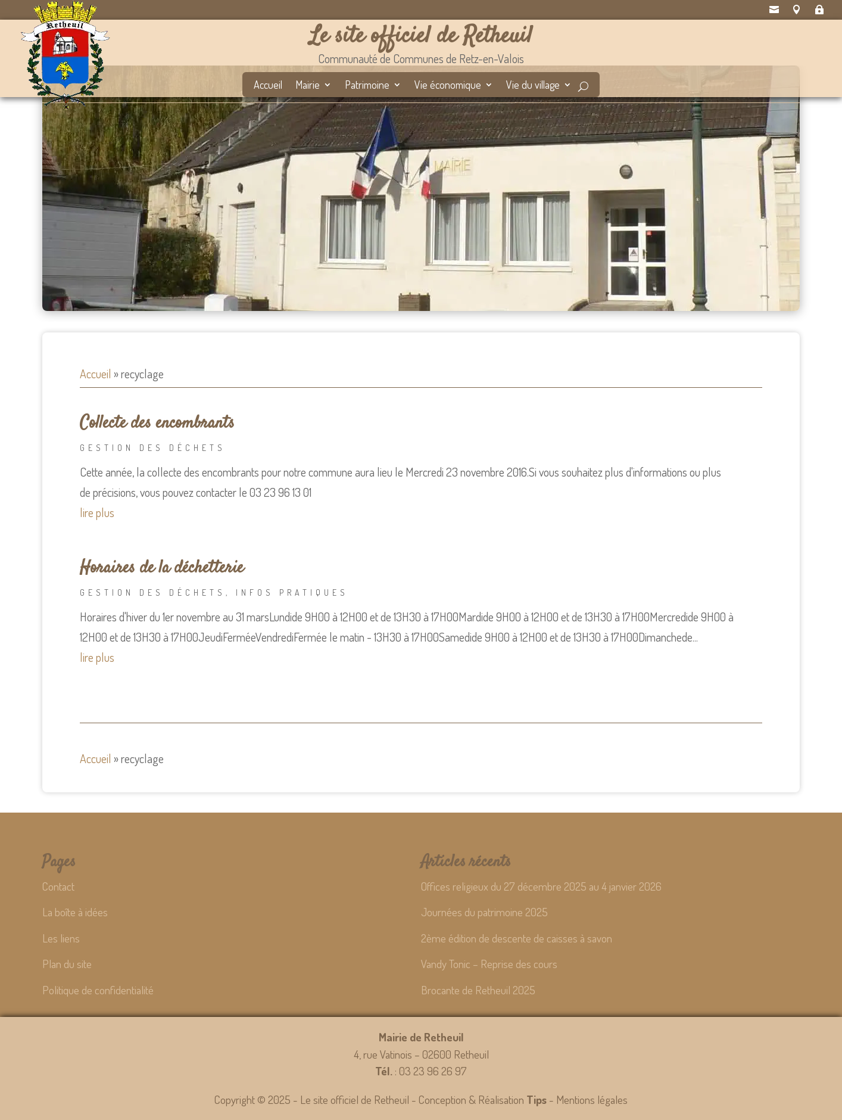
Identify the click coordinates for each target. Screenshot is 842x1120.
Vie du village (533, 85)
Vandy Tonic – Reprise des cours (489, 963)
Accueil (268, 85)
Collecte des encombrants (157, 423)
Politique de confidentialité (98, 989)
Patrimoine (367, 85)
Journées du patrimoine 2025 (484, 911)
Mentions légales (592, 1099)
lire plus (97, 512)
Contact (58, 886)
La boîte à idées (75, 911)
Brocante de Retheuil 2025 (478, 989)
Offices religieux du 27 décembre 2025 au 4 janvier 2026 (541, 886)
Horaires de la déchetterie (162, 568)
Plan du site (67, 963)
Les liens (61, 938)
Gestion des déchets (153, 448)
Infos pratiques (292, 592)
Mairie (307, 85)
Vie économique (447, 85)
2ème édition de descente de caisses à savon (516, 938)
